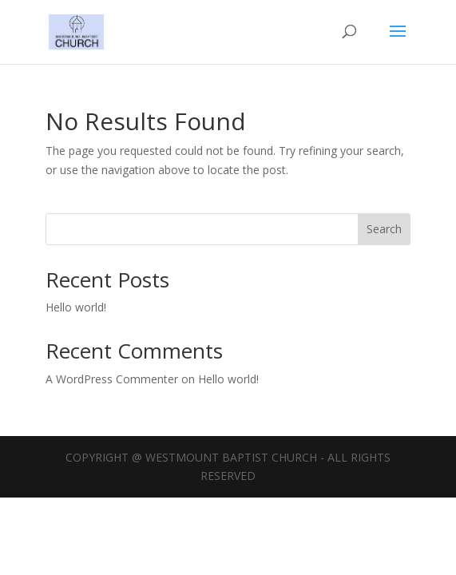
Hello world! (76, 307)
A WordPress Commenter (112, 379)
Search (384, 228)
